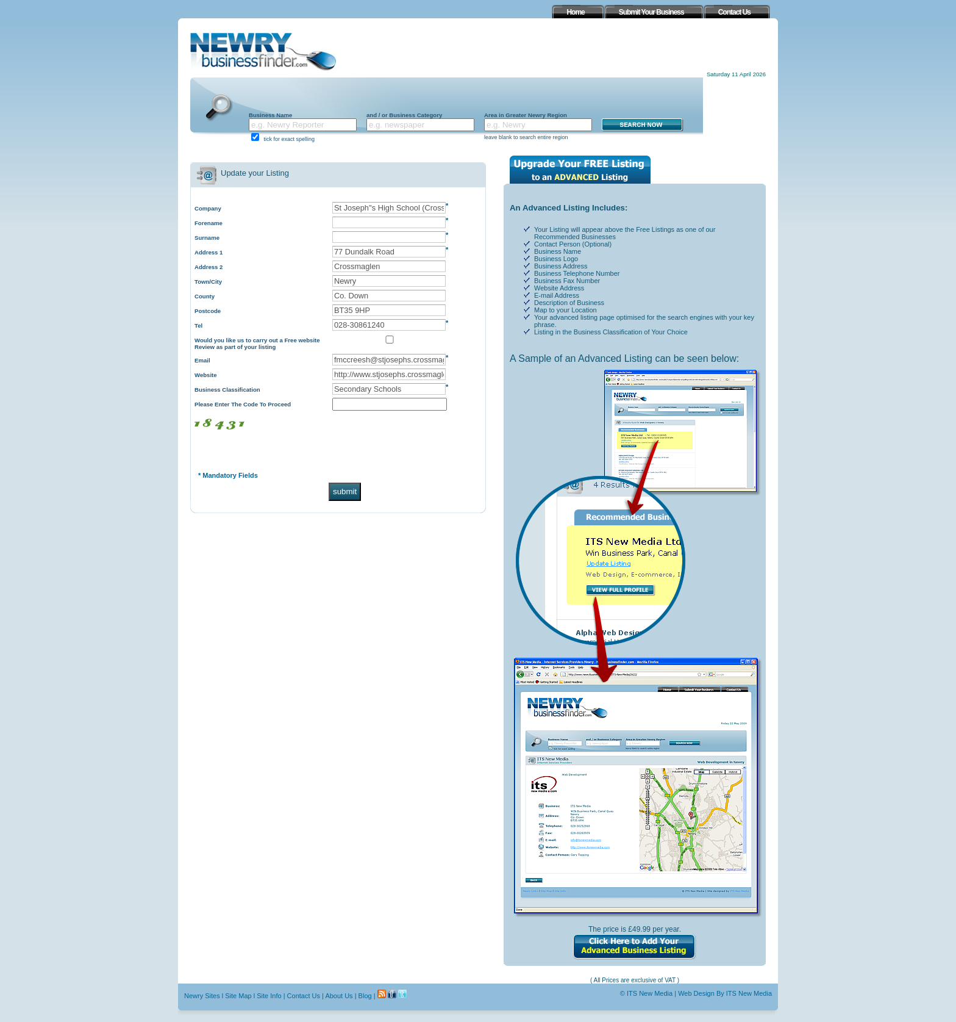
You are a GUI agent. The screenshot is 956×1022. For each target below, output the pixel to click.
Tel (198, 325)
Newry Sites (202, 995)
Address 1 (208, 252)
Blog (365, 995)
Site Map (238, 995)
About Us (338, 995)
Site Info (269, 995)
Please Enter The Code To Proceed (242, 404)
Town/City (208, 281)
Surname (206, 237)
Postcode (207, 311)
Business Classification (227, 389)
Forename (208, 223)
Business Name (270, 115)
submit (345, 491)
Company (207, 208)
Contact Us (303, 995)
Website (205, 375)
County (204, 296)
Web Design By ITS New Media (725, 993)
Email (202, 360)
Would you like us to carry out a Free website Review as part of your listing (257, 343)
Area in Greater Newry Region (525, 115)
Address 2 (208, 267)
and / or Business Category (404, 115)
